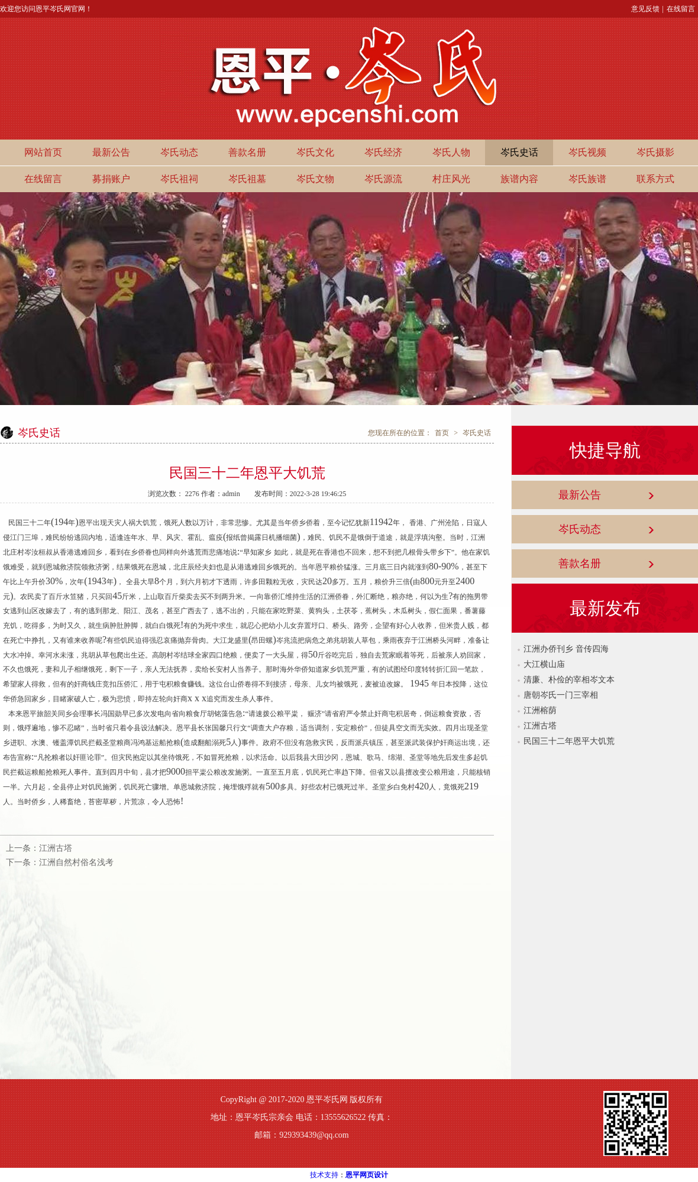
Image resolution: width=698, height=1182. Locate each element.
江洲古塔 (55, 848)
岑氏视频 (587, 152)
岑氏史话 (519, 152)
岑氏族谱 (587, 179)
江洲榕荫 (540, 710)
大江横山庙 (544, 664)
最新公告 (111, 152)
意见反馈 (645, 9)
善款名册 (247, 152)
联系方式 (655, 179)
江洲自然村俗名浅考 (76, 862)
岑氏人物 (451, 152)
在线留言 (681, 9)
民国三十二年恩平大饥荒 (569, 741)
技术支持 (324, 1175)
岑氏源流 (383, 179)
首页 (442, 433)
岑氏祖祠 (179, 179)
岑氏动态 (179, 152)
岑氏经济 (383, 152)
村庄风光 (451, 179)
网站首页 (43, 152)
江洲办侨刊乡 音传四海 (566, 649)
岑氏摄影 (655, 152)
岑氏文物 (315, 179)
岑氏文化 (315, 152)
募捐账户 (111, 179)
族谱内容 (519, 179)
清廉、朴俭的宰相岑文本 (569, 679)
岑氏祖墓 (247, 179)
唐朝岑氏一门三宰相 (561, 695)
